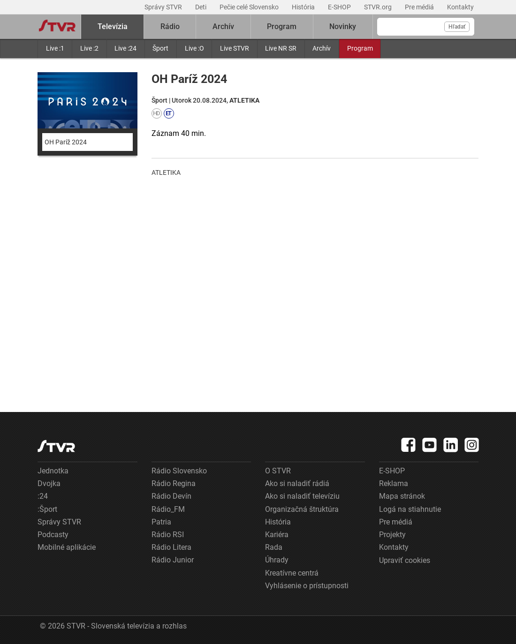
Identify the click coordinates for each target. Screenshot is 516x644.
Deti (201, 7)
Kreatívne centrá (292, 573)
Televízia (113, 26)
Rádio (170, 26)
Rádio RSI (168, 534)
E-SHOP (340, 7)
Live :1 (55, 48)
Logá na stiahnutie (410, 509)
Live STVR (234, 48)
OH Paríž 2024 (66, 142)
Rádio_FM (168, 509)
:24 (43, 496)
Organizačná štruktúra (302, 509)
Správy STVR (163, 7)
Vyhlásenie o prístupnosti (307, 585)
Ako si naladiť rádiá (297, 483)
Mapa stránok (402, 496)
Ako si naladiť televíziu (302, 496)
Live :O (194, 48)
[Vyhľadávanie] (425, 27)
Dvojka (49, 483)
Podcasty (53, 534)
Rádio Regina (174, 483)
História (304, 7)
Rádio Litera (171, 547)
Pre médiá (420, 7)
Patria (161, 521)
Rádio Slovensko (179, 470)
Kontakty (460, 7)
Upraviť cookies (404, 560)
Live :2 (89, 48)
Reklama (393, 483)
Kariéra (276, 534)
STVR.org (378, 7)
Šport (160, 48)
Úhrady (276, 559)
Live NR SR (280, 48)
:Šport (47, 509)
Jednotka (53, 470)
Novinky (342, 26)
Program (360, 48)
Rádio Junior (173, 559)
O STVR (278, 470)
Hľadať (456, 26)
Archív (321, 48)
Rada (273, 547)
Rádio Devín (171, 496)
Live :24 (125, 48)
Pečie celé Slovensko (250, 7)
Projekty (392, 534)
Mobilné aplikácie (67, 547)
